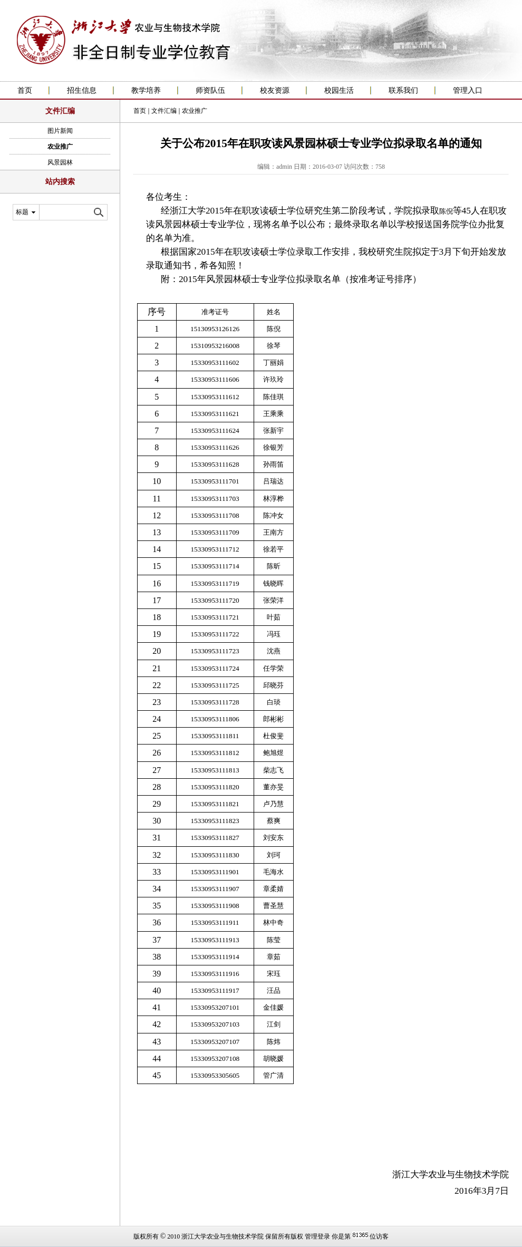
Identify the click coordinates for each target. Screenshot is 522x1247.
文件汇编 (164, 110)
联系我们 (403, 90)
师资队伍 (210, 90)
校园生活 (339, 90)
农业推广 (60, 146)
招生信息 (81, 90)
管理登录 (317, 1236)
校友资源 (274, 90)
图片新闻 (60, 130)
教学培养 (146, 90)
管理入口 (467, 90)
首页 (24, 90)
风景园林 (60, 162)
